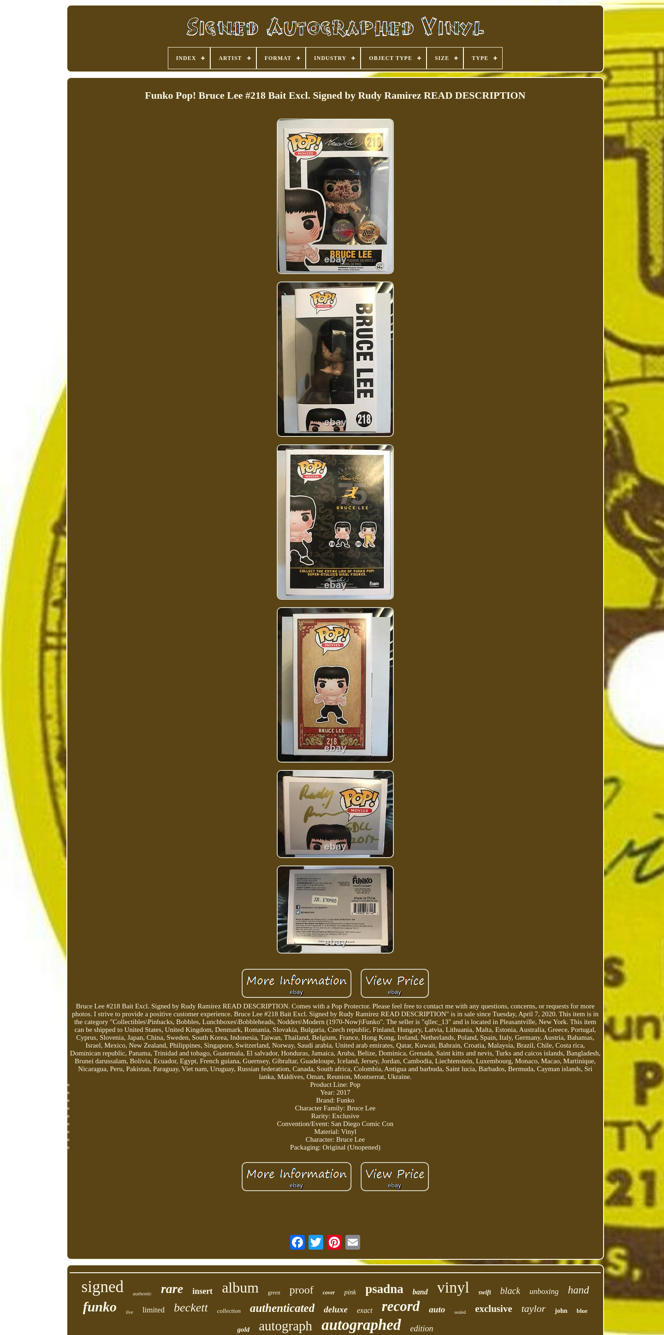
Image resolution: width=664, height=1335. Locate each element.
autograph (285, 1325)
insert (202, 1291)
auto (437, 1309)
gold (243, 1329)
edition (421, 1328)
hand (578, 1290)
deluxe (336, 1309)
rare (172, 1288)
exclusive (493, 1308)
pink (350, 1292)
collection (229, 1310)
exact (365, 1310)
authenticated (282, 1308)
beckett (191, 1307)
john (561, 1310)
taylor (534, 1308)
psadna (384, 1289)
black (510, 1291)
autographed (361, 1325)
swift (485, 1292)
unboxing (543, 1291)
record (401, 1306)
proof (302, 1290)
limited (153, 1309)
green (274, 1292)
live (129, 1312)
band (420, 1292)
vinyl (453, 1287)
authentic (142, 1293)
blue (582, 1310)
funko (100, 1306)
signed (103, 1287)
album (240, 1287)
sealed (460, 1312)
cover (329, 1292)
